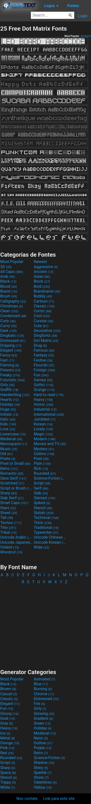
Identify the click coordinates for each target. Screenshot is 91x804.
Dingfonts (45, 335)
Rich (41, 468)
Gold (7, 718)
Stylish (44, 512)
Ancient (44, 271)
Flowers (10, 370)
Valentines (45, 782)
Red (7, 753)
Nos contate (27, 798)
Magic (43, 434)
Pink (7, 747)
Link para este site (58, 798)
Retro (9, 468)
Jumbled (45, 419)
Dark (8, 330)
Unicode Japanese (16, 542)
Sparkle (42, 772)
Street (8, 512)
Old (6, 453)
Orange (9, 743)
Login (82, 16)
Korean (43, 424)
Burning (43, 688)
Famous (44, 350)
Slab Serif (11, 498)
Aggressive (46, 266)
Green (42, 723)
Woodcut (11, 552)
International (49, 414)
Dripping (10, 345)
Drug (40, 345)
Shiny (41, 767)
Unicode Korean (50, 542)
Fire (39, 703)
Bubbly (43, 296)
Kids (8, 424)
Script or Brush (16, 488)
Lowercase (13, 434)
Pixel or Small (15, 463)
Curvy (8, 325)
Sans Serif (13, 478)
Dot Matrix (46, 340)
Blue (41, 684)
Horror (43, 404)
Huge (8, 409)
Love (7, 429)
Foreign (44, 370)
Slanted (44, 498)
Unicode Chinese (50, 537)
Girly (7, 384)
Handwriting (15, 394)
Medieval (11, 439)
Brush (8, 296)
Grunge (44, 389)
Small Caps (14, 502)
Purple (42, 747)
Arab (7, 276)
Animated (44, 679)
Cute (41, 325)
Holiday (10, 404)
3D (6, 266)
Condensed (13, 315)
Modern (45, 439)
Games (43, 380)
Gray (6, 723)
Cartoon (44, 301)
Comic (42, 311)
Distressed (12, 340)
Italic (7, 419)
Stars (8, 508)
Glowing (44, 713)
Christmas (11, 306)
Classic (44, 306)
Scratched (12, 483)
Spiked (42, 502)
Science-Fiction (50, 478)
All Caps (11, 271)
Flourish (44, 365)
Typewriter (46, 532)
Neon (41, 738)
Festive (43, 360)
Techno (10, 522)
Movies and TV (50, 443)
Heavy (43, 399)
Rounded (45, 473)
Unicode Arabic (16, 537)
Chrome (44, 694)
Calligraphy (13, 301)
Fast (7, 360)
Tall (6, 517)
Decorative (47, 330)
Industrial (45, 409)
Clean (9, 311)
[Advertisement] (45, 624)
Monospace (13, 443)
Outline (44, 453)
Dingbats (12, 335)
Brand (8, 291)
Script (42, 483)
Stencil (43, 508)
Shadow (44, 762)
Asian (42, 276)
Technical (46, 517)
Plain (42, 463)
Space (8, 772)
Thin (8, 527)
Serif (41, 488)
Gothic (43, 384)
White (7, 787)
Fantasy (44, 355)
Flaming (9, 365)
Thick (43, 522)
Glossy (9, 713)
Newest (40, 261)
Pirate (7, 458)
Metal (7, 738)
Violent (9, 547)
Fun (41, 375)
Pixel (41, 458)
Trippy (8, 782)
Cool (42, 315)
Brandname (47, 291)
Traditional (46, 527)
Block (42, 281)
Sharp (8, 493)
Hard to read (49, 394)
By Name (86, 36)
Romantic (12, 473)
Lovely (43, 429)
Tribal (8, 532)
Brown (8, 688)
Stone (41, 777)
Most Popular (12, 261)
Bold (42, 286)
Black (8, 281)
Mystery (44, 449)
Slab (41, 493)
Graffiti (9, 389)
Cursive (43, 321)
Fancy (8, 355)
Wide (41, 547)
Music (8, 449)
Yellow (43, 787)
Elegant (11, 350)
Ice (5, 733)
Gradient (43, 718)
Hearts (9, 399)
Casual (8, 694)
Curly (8, 321)
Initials (9, 414)
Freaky (10, 375)
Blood (8, 286)
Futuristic (12, 380)
